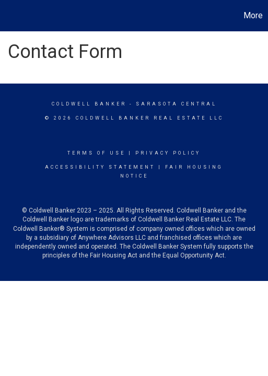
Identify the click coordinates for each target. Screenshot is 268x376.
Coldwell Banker (89, 104)
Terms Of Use (96, 153)
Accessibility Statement (100, 167)
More (253, 15)
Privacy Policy (168, 153)
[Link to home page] (9, 15)
